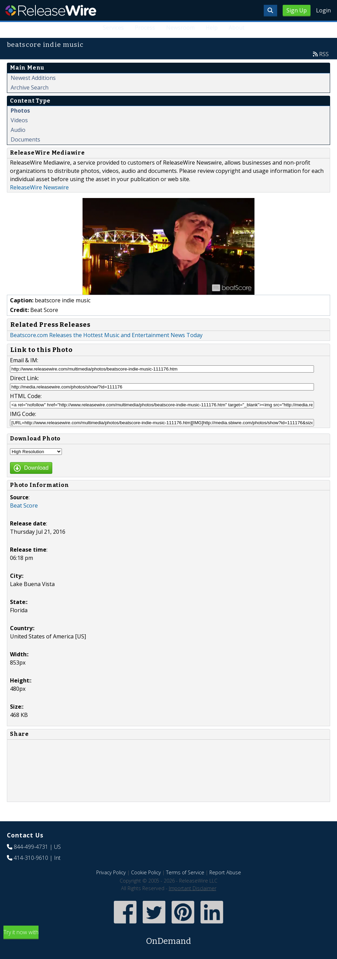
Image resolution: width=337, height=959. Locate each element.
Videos (19, 120)
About (236, 27)
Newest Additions (33, 78)
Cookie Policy (146, 872)
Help (212, 27)
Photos (20, 110)
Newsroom (180, 27)
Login (323, 10)
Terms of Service (185, 872)
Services (113, 27)
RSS (324, 54)
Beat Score (24, 505)
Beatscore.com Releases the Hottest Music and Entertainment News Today (106, 335)
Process (145, 27)
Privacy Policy (111, 872)
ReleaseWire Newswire (39, 187)
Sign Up (296, 10)
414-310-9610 (31, 858)
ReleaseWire (50, 10)
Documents (25, 139)
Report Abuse (225, 872)
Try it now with (168, 937)
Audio (18, 130)
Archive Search (29, 87)
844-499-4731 (31, 847)
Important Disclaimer (192, 888)
